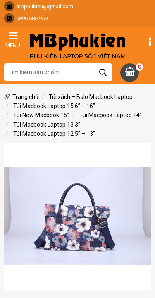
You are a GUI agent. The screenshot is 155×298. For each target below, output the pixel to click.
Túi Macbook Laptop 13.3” (46, 124)
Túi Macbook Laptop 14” (110, 115)
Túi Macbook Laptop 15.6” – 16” (54, 106)
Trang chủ (25, 97)
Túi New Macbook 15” (41, 115)
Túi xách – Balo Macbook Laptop (91, 97)
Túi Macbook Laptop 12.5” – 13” (54, 133)
